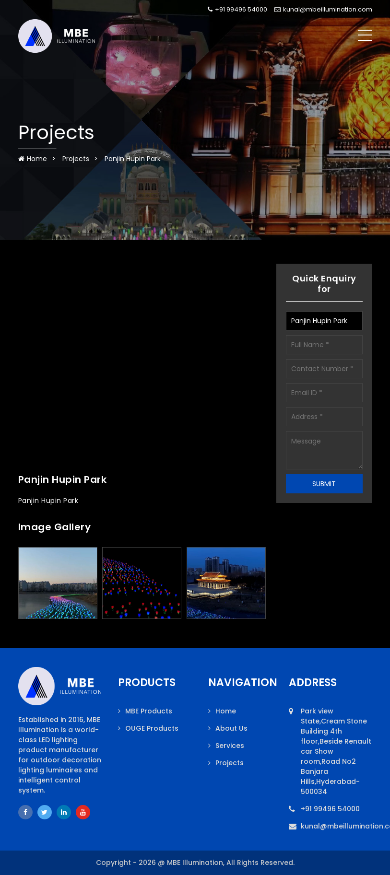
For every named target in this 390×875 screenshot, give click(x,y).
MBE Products (148, 711)
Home (32, 158)
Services (229, 745)
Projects (75, 158)
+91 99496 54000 (237, 9)
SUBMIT (324, 484)
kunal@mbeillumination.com (323, 9)
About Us (231, 728)
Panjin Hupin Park (133, 158)
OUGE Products (151, 728)
